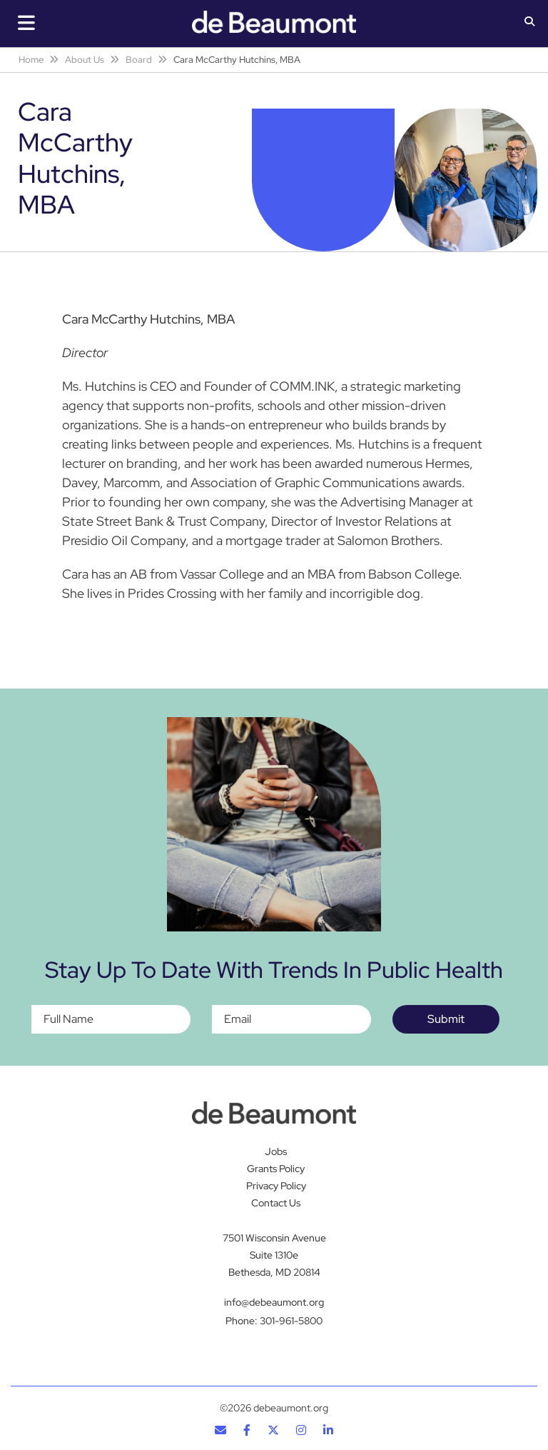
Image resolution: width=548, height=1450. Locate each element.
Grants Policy (276, 1168)
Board (139, 60)
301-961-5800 (291, 1320)
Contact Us (275, 1203)
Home (31, 60)
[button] (529, 23)
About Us (84, 60)
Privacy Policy (276, 1185)
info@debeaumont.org (274, 1302)
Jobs (276, 1151)
